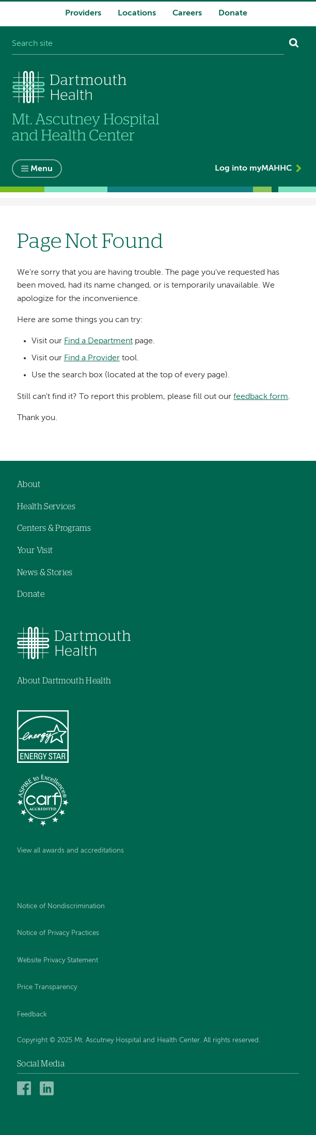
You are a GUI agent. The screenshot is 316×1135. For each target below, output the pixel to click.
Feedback (32, 1014)
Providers (83, 13)
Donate (232, 13)
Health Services (46, 507)
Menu (41, 169)
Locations (137, 13)
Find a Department (98, 341)
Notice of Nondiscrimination (61, 906)
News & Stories (44, 573)
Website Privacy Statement (57, 960)
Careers (187, 13)
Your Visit (35, 550)
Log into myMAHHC (253, 168)
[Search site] (148, 44)
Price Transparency (47, 987)
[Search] (294, 44)
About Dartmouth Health (64, 681)
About (29, 484)
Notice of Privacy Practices (58, 933)
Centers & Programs (54, 528)
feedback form (260, 397)
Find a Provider (92, 358)
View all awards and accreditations (70, 850)
